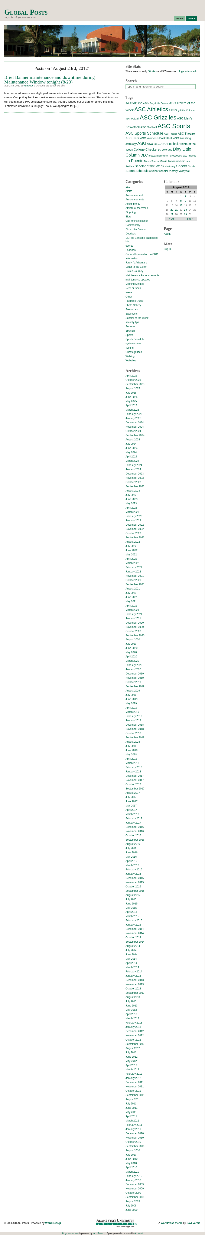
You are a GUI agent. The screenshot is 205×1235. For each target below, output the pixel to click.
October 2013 (133, 988)
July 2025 (131, 392)
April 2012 (131, 1065)
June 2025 (131, 396)
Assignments (133, 203)
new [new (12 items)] (188, 161)
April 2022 (131, 558)
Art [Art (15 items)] (127, 103)
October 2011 (133, 1090)
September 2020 (135, 635)
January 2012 (133, 1078)
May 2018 (131, 754)
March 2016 (132, 865)
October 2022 (133, 533)
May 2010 (131, 1163)
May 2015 (131, 907)
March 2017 (132, 814)
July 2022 (131, 546)
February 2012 (134, 1073)
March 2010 (132, 1171)
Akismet (139, 1233)
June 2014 (131, 954)
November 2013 (135, 984)
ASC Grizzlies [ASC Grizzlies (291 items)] (158, 117)
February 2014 (134, 971)
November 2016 (135, 831)
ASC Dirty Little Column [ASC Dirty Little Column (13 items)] (182, 110)
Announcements (135, 199)
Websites (131, 360)
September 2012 (135, 1043)
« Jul (172, 218)
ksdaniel (28, 85)
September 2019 (135, 686)
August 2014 (133, 946)
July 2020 (131, 643)
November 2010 (135, 1137)
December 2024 (135, 422)
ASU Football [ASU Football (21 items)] (169, 143)
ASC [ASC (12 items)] (139, 103)
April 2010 (131, 1167)
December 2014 (135, 928)
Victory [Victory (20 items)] (173, 171)
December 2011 (135, 1082)
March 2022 (132, 563)
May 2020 (131, 652)
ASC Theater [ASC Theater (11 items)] (170, 133)
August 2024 (133, 439)
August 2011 (133, 1099)
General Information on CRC (142, 254)
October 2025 (133, 379)
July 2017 (131, 797)
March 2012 (132, 1069)
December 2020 (135, 622)
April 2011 (131, 1116)
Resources (132, 309)
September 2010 (135, 1146)
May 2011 (131, 1112)
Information (132, 258)
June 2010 (131, 1158)
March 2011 (132, 1120)
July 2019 (131, 694)
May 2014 (131, 958)
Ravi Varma (193, 1223)
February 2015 (134, 920)
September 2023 (135, 486)
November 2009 (135, 1188)
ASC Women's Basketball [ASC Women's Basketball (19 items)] (156, 138)
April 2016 (131, 861)
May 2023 (131, 503)
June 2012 (131, 1056)
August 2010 (133, 1150)
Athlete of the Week (137, 208)
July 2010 (131, 1154)
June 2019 (131, 699)
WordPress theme (171, 1223)
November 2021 (135, 575)
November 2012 (135, 1035)
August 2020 (133, 639)
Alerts (129, 191)
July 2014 (131, 950)
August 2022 (133, 541)
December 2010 (135, 1133)
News (129, 292)
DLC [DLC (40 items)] (144, 155)
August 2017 (133, 792)
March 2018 (132, 763)
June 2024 (131, 448)
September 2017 (135, 788)
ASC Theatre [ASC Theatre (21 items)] (186, 133)
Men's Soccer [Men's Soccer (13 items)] (151, 161)
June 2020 (131, 648)
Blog (128, 216)
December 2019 (135, 673)
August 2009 (133, 1201)
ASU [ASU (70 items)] (141, 143)
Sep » (190, 218)
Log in (167, 248)
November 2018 (135, 728)
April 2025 (131, 405)
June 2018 (131, 750)
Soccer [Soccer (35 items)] (181, 166)
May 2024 (131, 452)
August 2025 (133, 388)
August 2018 (133, 741)
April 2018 (131, 758)
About (191, 18)
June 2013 (131, 1005)
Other (129, 296)
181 (128, 186)
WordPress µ (53, 1223)
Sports (129, 335)
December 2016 (135, 826)
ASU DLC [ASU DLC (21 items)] (153, 143)
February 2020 (134, 665)
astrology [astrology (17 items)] (131, 143)
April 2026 (131, 375)
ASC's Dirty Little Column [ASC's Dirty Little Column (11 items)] (155, 103)
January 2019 (133, 720)
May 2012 (131, 1061)
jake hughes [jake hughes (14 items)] (189, 155)
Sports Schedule (135, 339)
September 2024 (135, 435)
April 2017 (131, 809)
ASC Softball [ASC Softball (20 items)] (148, 127)
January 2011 (133, 1129)
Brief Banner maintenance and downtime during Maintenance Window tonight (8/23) (49, 80)
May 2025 (131, 401)
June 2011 (131, 1107)
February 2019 (134, 716)
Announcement (134, 195)
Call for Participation (137, 220)
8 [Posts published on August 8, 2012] (181, 201)
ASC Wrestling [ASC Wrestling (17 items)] (182, 138)
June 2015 (131, 903)
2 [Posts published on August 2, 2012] (185, 196)
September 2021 (135, 584)
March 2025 (132, 409)
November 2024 (135, 426)
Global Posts (26, 12)
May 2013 (131, 1009)
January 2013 (133, 1026)
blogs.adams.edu (187, 71)
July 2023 (131, 494)
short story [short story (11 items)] (170, 166)
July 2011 (131, 1103)
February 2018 (134, 767)
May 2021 (131, 601)
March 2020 (132, 660)
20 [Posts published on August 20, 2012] (171, 209)
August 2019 (133, 690)
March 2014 (132, 967)
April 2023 (131, 507)
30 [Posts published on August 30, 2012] (185, 214)
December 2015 (135, 878)
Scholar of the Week (137, 317)
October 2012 (133, 1039)
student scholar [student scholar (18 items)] (158, 171)
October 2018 (133, 733)
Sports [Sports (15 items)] (191, 166)
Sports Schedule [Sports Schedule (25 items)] (137, 171)
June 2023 (131, 499)
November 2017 (135, 780)
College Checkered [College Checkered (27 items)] (147, 149)
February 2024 (134, 465)
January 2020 (133, 669)
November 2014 (135, 933)
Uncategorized (134, 352)
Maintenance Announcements (142, 275)
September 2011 (135, 1095)
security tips (132, 322)
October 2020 (133, 631)
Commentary (133, 225)
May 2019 (131, 703)
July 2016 (131, 848)
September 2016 (135, 839)
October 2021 (133, 580)
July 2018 (131, 746)
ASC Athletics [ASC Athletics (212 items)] (151, 109)
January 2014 (133, 975)
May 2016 (131, 856)
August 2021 (133, 588)
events (129, 245)
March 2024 (132, 460)
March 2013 (132, 1018)
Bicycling (131, 212)
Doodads (131, 233)
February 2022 (134, 567)
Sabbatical (131, 313)
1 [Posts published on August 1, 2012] (181, 196)
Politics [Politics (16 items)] (130, 166)
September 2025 (135, 384)
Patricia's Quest (134, 300)
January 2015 (133, 924)
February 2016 (134, 869)
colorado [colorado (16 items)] (167, 149)
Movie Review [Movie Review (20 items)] (169, 161)
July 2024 (131, 443)
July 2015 (131, 899)
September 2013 (135, 992)
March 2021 (132, 609)
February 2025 (134, 414)
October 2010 (133, 1141)
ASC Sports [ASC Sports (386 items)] (173, 125)
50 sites (152, 71)
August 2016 (133, 844)
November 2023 (135, 477)
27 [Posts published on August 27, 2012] (171, 214)
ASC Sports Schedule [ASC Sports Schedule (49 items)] (144, 133)
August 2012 (133, 1048)
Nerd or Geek (133, 288)
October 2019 (133, 682)
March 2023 (132, 511)
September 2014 (135, 941)
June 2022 (131, 550)
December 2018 (135, 724)
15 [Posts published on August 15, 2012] (181, 205)
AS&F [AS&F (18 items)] (133, 103)
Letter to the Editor (136, 266)
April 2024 (131, 456)
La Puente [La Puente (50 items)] (134, 160)
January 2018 (133, 771)
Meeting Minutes (135, 283)
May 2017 (131, 805)
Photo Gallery (133, 305)
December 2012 (135, 1031)
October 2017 (133, 784)
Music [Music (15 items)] (181, 161)
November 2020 (135, 626)
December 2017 (135, 775)
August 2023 (133, 490)
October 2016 (133, 835)
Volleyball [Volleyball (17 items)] (184, 171)
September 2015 (135, 890)
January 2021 (133, 618)
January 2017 (133, 822)
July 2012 (131, 1052)
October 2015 (133, 886)
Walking (130, 356)
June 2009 (131, 1209)
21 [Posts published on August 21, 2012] (176, 209)
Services (130, 326)
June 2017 (131, 801)
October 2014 (133, 937)
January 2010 (133, 1180)
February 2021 (134, 614)
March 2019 (132, 711)
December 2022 (135, 524)
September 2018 (135, 737)
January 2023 (133, 520)
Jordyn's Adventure (136, 262)
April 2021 (131, 605)
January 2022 (133, 571)
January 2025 (133, 418)
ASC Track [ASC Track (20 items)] (132, 138)
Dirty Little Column (136, 229)
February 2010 (134, 1176)
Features (131, 250)
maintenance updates (138, 279)
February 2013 (134, 1022)
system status (133, 343)
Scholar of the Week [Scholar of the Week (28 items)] (149, 166)
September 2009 (135, 1197)
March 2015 (132, 916)
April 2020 (131, 656)
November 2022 (135, 529)
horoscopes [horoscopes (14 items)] (175, 155)
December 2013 (135, 980)
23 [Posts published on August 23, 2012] (185, 209)
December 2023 (135, 473)
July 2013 (131, 1001)
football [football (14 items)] (153, 155)
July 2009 (131, 1205)
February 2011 (134, 1124)
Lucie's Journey (134, 271)
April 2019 (131, 707)
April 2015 (131, 911)
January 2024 (133, 469)
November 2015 (135, 882)
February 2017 (134, 818)
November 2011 (135, 1086)
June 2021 (131, 597)
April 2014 (131, 963)
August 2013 (133, 997)
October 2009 (133, 1192)
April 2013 (131, 1014)
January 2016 (133, 873)
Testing (130, 347)
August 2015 (133, 895)
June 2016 (131, 852)
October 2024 (133, 431)
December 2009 (135, 1184)
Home (179, 18)
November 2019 (135, 677)
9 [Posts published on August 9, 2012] (185, 201)
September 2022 (135, 537)
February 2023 (134, 516)
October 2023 (133, 482)
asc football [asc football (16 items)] (132, 118)
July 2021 (131, 592)
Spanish (130, 330)
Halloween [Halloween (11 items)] (162, 155)
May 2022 (131, 554)
